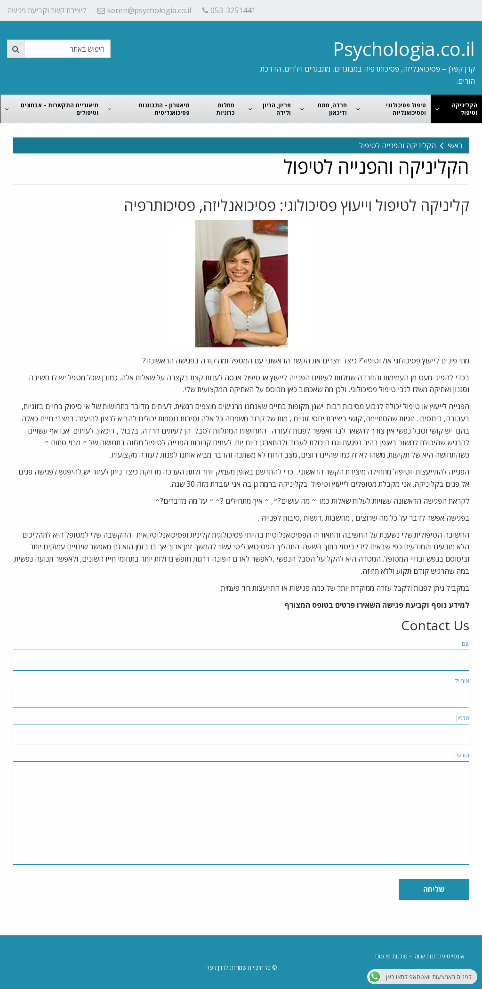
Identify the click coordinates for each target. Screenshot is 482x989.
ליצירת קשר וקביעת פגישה (46, 10)
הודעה (461, 755)
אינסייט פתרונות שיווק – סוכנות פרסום (420, 956)
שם (465, 644)
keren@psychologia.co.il (144, 10)
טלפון (462, 718)
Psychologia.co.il (404, 49)
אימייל (462, 681)
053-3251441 (229, 10)
